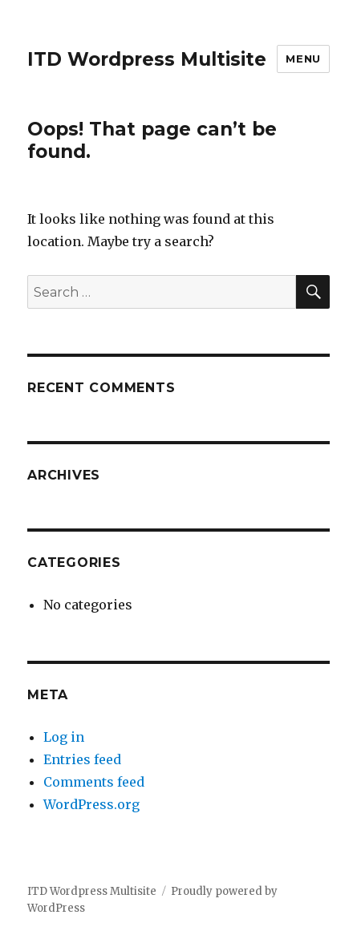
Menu (303, 58)
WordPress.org (91, 804)
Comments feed (93, 782)
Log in (63, 737)
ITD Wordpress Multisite (146, 59)
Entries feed (82, 759)
